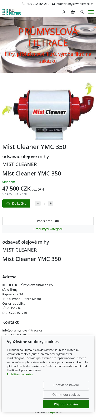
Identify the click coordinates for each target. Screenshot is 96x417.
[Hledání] (82, 12)
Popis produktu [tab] (48, 221)
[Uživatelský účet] (64, 12)
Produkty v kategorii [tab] (48, 229)
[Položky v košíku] (73, 12)
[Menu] (91, 12)
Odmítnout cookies (70, 394)
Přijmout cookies (70, 404)
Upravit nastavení (32, 394)
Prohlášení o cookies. (20, 384)
